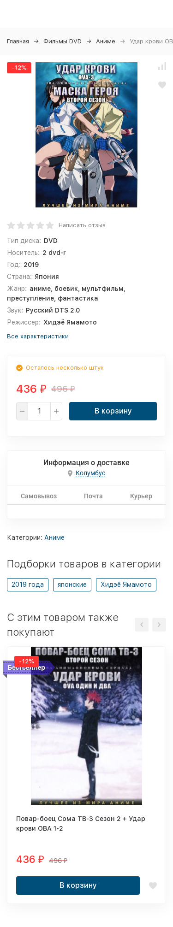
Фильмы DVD (62, 41)
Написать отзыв (82, 225)
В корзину (113, 411)
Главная (18, 41)
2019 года (28, 584)
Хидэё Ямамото (126, 584)
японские (72, 584)
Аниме (105, 41)
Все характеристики (38, 336)
